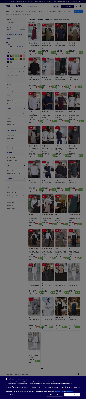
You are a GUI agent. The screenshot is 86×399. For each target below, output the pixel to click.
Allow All (72, 394)
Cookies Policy (60, 391)
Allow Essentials (55, 394)
